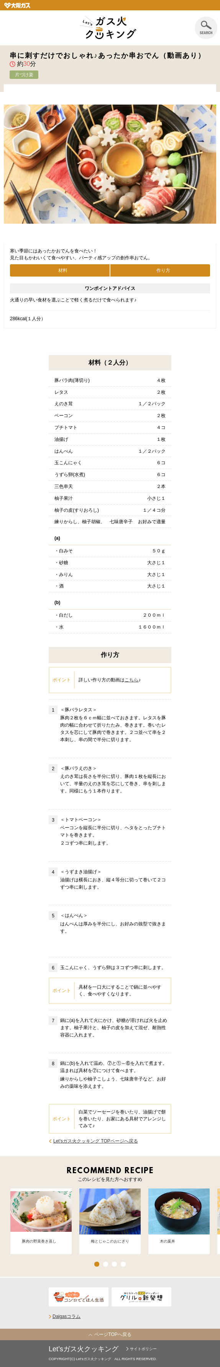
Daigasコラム (66, 1316)
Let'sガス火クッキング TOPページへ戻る (95, 1141)
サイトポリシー (143, 1349)
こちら (131, 680)
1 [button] (96, 1264)
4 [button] (123, 1264)
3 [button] (114, 1264)
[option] (41, 1218)
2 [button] (105, 1264)
